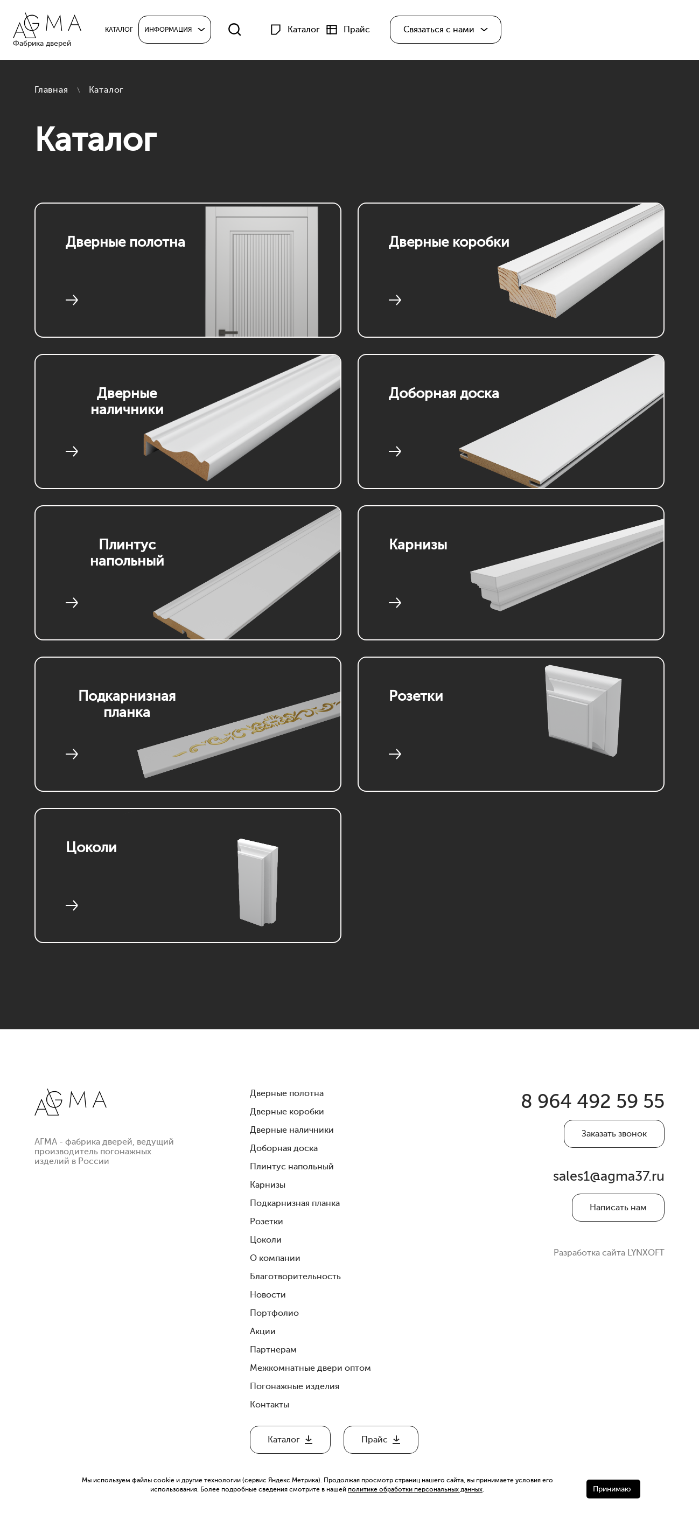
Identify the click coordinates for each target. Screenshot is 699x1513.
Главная (51, 90)
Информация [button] (174, 31)
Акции (263, 1331)
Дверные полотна (127, 254)
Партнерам (273, 1350)
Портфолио (274, 1313)
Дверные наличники (127, 405)
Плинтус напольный (127, 556)
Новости (268, 1295)
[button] (451, 31)
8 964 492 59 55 (584, 1103)
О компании (275, 1258)
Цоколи (97, 849)
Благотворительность (295, 1276)
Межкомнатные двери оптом (310, 1368)
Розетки (422, 698)
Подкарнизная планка (127, 708)
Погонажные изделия (294, 1386)
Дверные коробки (450, 254)
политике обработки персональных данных (415, 1489)
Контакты (269, 1405)
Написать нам (618, 1217)
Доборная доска (450, 405)
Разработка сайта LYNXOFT (609, 1262)
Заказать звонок (614, 1137)
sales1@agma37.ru (610, 1183)
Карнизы (424, 546)
